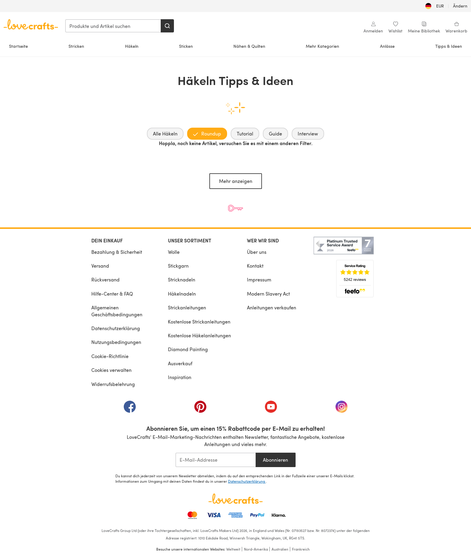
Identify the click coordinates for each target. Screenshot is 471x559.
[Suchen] (167, 25)
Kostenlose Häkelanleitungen (199, 335)
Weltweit (233, 549)
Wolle (174, 252)
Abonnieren (275, 460)
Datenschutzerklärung (115, 328)
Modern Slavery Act (268, 293)
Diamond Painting (188, 349)
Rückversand (105, 279)
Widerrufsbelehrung (113, 384)
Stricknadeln (181, 279)
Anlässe (387, 46)
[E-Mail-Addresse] (215, 460)
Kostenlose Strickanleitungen (199, 321)
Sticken (186, 46)
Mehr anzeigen (235, 181)
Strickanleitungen (187, 307)
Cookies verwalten (111, 370)
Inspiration (179, 377)
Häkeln (131, 46)
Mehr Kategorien (322, 46)
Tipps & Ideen (448, 46)
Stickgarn (178, 266)
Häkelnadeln (182, 293)
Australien (280, 549)
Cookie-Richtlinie (110, 356)
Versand (100, 266)
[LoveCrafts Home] (235, 499)
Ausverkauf (180, 363)
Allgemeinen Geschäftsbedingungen (116, 310)
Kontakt (255, 266)
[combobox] (113, 25)
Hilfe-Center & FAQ (112, 293)
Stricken (76, 46)
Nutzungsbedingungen (116, 342)
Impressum (259, 279)
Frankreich (301, 549)
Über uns (256, 252)
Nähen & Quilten (249, 46)
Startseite (18, 46)
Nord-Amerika (256, 549)
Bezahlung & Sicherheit (116, 252)
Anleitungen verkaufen (271, 307)
